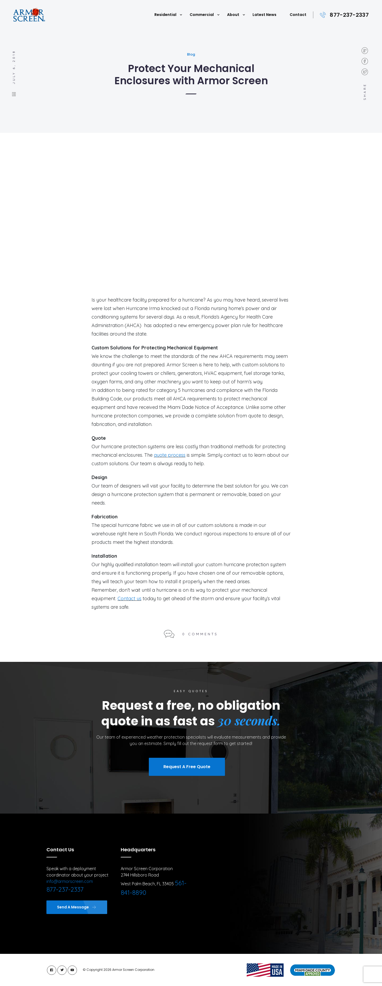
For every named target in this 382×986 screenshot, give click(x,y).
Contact (298, 14)
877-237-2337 (349, 14)
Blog (191, 54)
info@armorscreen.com (69, 881)
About (233, 14)
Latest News (264, 14)
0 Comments (200, 634)
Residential (165, 14)
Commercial (202, 14)
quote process (169, 455)
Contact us (129, 598)
